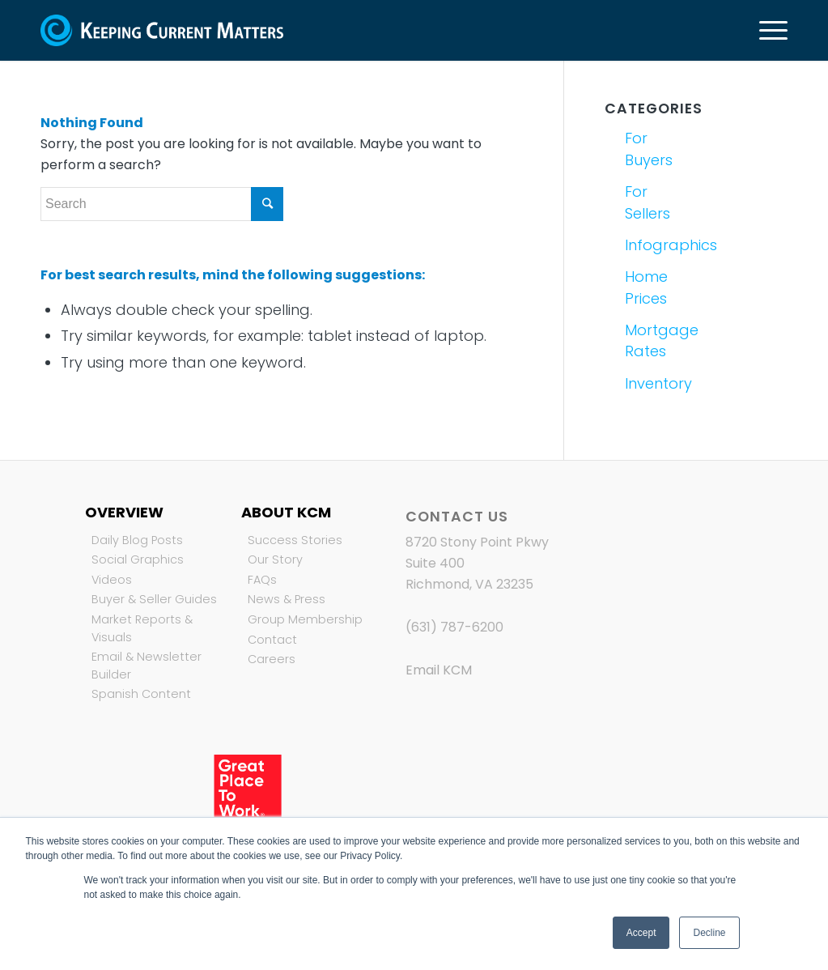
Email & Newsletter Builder (146, 666)
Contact (272, 640)
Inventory (657, 383)
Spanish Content (141, 694)
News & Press (286, 599)
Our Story (275, 559)
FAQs (262, 580)
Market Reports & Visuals (142, 628)
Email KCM (439, 670)
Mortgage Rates (657, 340)
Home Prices (646, 287)
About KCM (286, 512)
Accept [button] (641, 932)
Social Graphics (137, 559)
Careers (271, 659)
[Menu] (768, 30)
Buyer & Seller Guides (154, 599)
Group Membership (305, 619)
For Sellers (647, 202)
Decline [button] (709, 932)
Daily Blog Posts (137, 540)
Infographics (657, 245)
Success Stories (295, 540)
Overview (124, 512)
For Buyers (649, 148)
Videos (111, 580)
